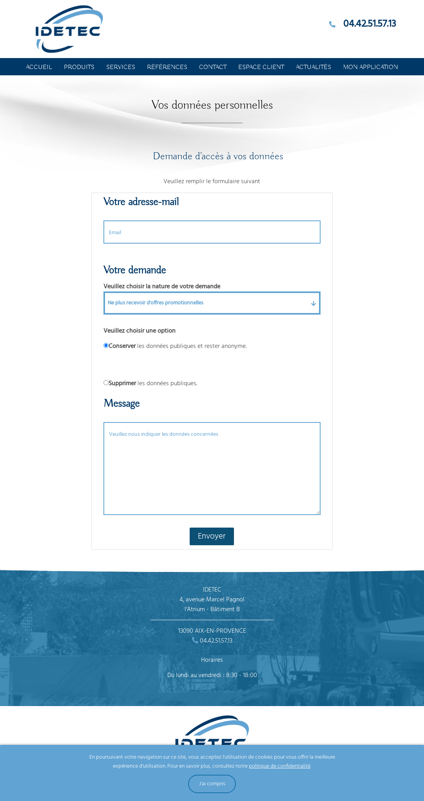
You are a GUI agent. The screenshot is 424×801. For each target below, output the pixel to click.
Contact (212, 67)
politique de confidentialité (279, 766)
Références (167, 67)
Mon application (370, 67)
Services (120, 67)
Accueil (39, 67)
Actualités (313, 67)
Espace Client (261, 67)
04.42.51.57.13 (369, 24)
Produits (79, 67)
